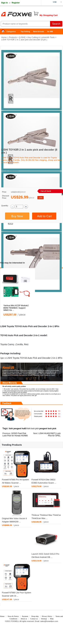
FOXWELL (15, 621)
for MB (50, 31)
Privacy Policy (47, 616)
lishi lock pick (33, 428)
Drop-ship (35, 616)
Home (4, 32)
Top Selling (25, 31)
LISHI (22, 37)
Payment (25, 616)
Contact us (34, 619)
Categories (11, 31)
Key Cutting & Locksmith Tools (41, 37)
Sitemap (44, 619)
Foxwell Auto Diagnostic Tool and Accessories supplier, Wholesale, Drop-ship (26, 14)
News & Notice (13, 616)
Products (13, 37)
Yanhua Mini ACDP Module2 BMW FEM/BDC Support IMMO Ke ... (16, 308)
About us (24, 619)
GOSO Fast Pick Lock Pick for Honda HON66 (15, 434)
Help (51, 619)
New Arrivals (38, 31)
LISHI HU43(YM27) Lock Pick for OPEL (50, 434)
